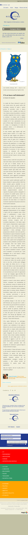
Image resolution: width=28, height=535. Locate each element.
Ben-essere (6, 471)
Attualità (5, 495)
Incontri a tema (7, 478)
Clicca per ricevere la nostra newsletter (17, 441)
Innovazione (6, 456)
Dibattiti (5, 490)
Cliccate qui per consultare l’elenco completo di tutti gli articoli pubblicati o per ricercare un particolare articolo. (13, 406)
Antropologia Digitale (9, 461)
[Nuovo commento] (7, 382)
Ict (3, 452)
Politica (8, 49)
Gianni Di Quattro (13, 376)
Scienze (4, 458)
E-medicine (5, 469)
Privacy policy (17, 506)
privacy (23, 444)
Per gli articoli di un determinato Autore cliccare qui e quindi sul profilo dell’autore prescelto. (13, 410)
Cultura (5, 466)
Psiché (4, 473)
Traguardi (5, 476)
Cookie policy (11, 506)
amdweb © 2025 (24, 500)
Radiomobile (6, 454)
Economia (5, 483)
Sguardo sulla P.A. (8, 493)
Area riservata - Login (6, 4)
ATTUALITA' (3, 49)
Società (4, 488)
